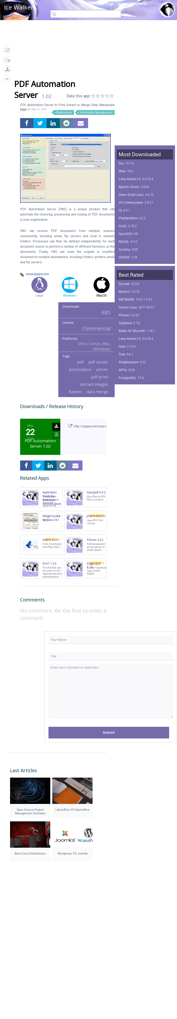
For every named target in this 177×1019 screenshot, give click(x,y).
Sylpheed (125, 323)
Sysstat (124, 284)
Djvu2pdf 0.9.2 (96, 492)
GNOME (124, 257)
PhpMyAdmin (128, 218)
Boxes (123, 417)
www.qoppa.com (37, 274)
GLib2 (123, 226)
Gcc (121, 163)
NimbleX (125, 393)
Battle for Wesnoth (132, 331)
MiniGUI (124, 292)
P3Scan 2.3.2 (95, 540)
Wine (122, 171)
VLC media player (131, 202)
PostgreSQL (127, 378)
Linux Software (93, 4)
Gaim (122, 346)
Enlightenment (129, 362)
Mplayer (124, 425)
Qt (120, 210)
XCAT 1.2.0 (49, 563)
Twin (122, 354)
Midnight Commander (134, 401)
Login (110, 4)
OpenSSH (125, 234)
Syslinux (125, 249)
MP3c (123, 370)
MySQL (124, 242)
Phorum (124, 315)
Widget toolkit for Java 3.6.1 (51, 518)
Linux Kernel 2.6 (130, 179)
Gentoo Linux (128, 307)
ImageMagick (128, 265)
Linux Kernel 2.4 (130, 409)
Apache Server (129, 187)
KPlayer (124, 386)
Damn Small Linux (131, 195)
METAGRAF (127, 299)
